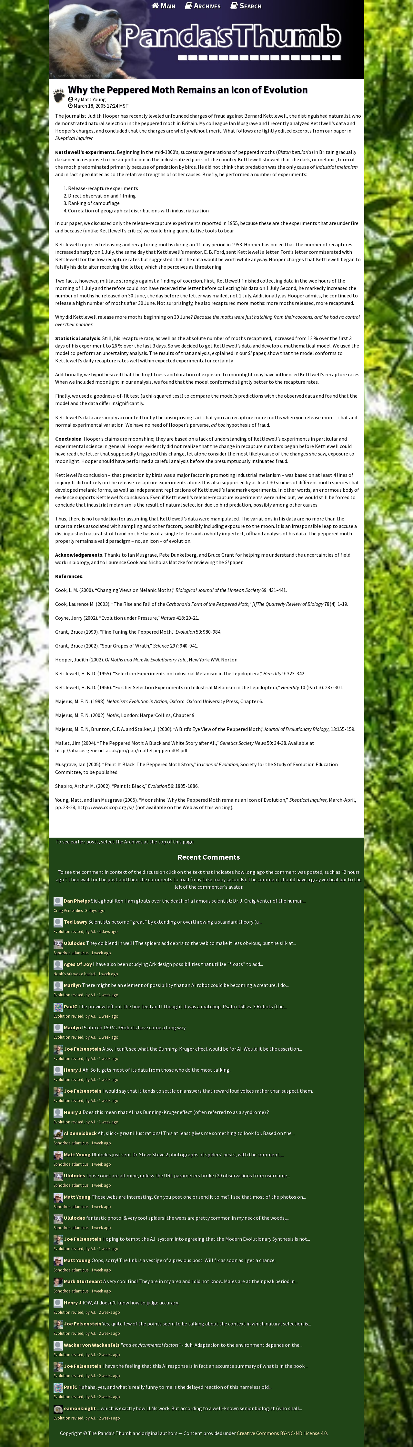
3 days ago (95, 910)
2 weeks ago (109, 1312)
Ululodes (74, 943)
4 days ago (108, 931)
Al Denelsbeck (80, 1133)
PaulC (70, 1006)
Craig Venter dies (68, 910)
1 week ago (101, 952)
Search (246, 5)
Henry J (73, 1069)
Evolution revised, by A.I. (75, 931)
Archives (203, 5)
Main (163, 5)
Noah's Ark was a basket (75, 973)
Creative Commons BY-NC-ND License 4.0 (282, 1433)
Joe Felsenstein (82, 1048)
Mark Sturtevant (83, 1281)
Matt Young (77, 1154)
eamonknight (80, 1408)
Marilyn (72, 985)
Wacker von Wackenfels (92, 1345)
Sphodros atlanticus (71, 952)
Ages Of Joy (78, 964)
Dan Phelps (77, 900)
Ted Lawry (75, 921)
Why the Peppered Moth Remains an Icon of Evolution (188, 89)
